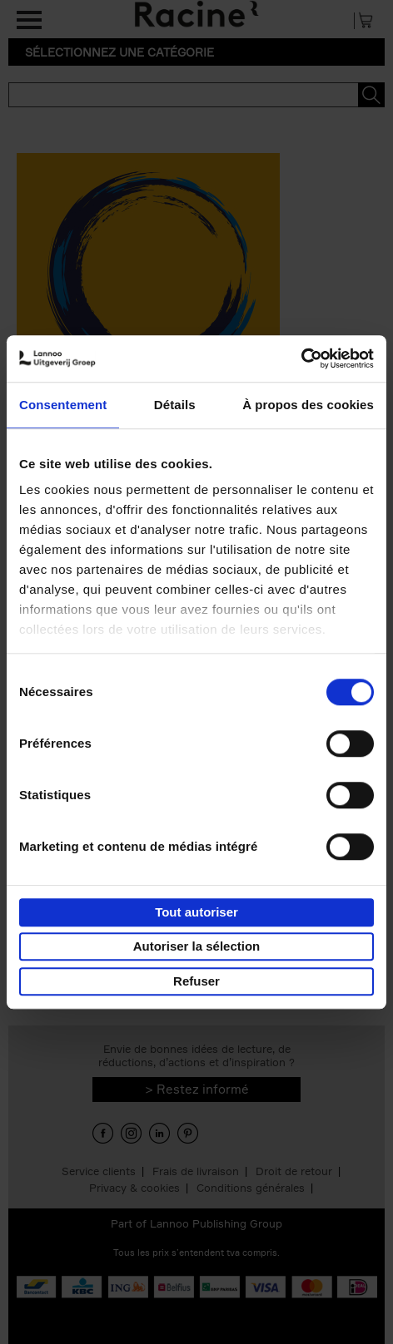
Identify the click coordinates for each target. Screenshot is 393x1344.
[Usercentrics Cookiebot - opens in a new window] (301, 358)
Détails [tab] (175, 405)
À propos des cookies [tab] (308, 405)
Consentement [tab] (63, 405)
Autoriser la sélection (197, 946)
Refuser (196, 981)
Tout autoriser (196, 912)
